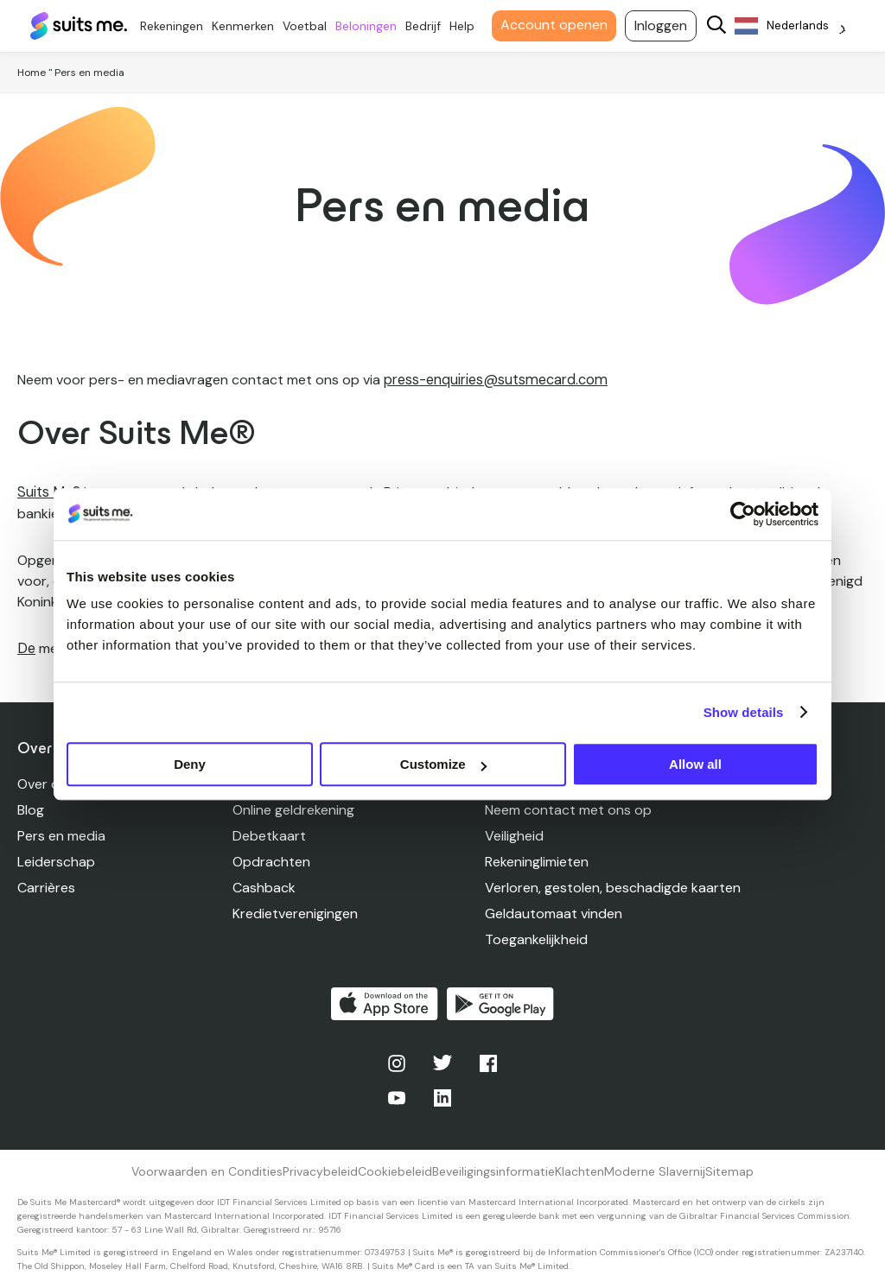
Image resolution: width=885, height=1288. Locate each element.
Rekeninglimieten (537, 861)
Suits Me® (47, 492)
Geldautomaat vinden (553, 913)
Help (468, 26)
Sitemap (729, 1170)
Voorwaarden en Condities (207, 1170)
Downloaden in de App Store (384, 1003)
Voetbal (312, 26)
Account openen (560, 25)
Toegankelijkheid (536, 939)
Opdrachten (271, 861)
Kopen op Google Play (500, 1003)
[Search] (723, 26)
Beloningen (373, 26)
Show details (744, 712)
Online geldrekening (293, 809)
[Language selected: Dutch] (797, 26)
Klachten (579, 1170)
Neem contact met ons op (568, 809)
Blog (30, 809)
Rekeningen (178, 26)
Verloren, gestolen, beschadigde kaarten (613, 887)
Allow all (695, 764)
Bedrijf (430, 26)
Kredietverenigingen (295, 913)
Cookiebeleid (395, 1170)
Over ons (45, 783)
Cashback (264, 887)
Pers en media (61, 835)
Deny (190, 764)
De (26, 647)
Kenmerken (250, 26)
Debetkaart (269, 835)
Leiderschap (56, 861)
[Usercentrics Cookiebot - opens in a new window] (742, 514)
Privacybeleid (320, 1170)
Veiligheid (514, 835)
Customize (443, 764)
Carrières (46, 887)
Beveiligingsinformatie (493, 1170)
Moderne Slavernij (654, 1170)
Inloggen (667, 25)
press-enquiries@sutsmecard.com (493, 380)
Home (31, 72)
